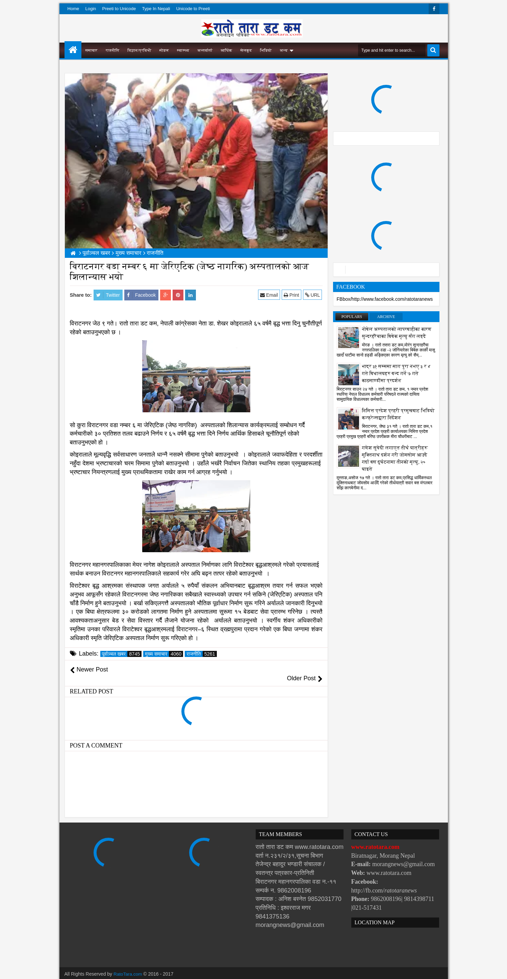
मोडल (164, 50)
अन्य (283, 50)
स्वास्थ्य (183, 50)
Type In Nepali (156, 8)
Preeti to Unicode (119, 8)
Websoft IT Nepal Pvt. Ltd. (122, 972)
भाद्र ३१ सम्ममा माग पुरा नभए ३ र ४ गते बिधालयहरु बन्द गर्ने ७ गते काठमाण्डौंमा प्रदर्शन (396, 373)
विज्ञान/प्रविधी (139, 50)
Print (292, 295)
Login (90, 8)
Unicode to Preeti (193, 8)
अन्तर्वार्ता (204, 50)
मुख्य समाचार (164, 654)
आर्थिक (226, 50)
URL (313, 295)
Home (73, 8)
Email (269, 295)
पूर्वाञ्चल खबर (122, 654)
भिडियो (266, 50)
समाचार (91, 50)
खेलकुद (246, 50)
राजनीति (113, 50)
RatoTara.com (128, 965)
